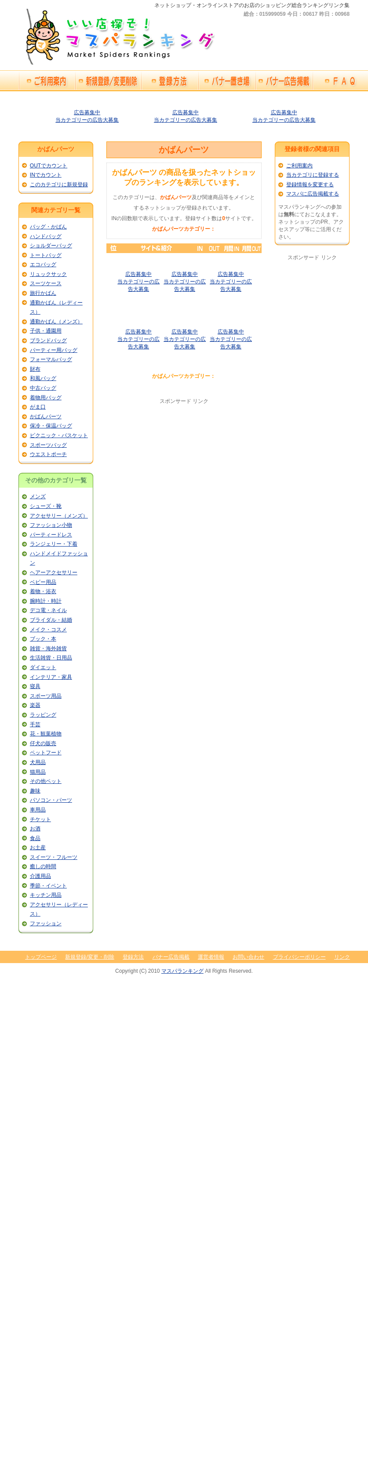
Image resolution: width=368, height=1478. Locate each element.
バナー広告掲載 (171, 957)
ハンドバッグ (46, 236)
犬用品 (38, 762)
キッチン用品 (46, 895)
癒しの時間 (43, 866)
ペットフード (46, 753)
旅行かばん (43, 293)
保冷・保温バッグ (51, 426)
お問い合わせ (248, 957)
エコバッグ (43, 264)
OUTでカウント (48, 166)
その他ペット (46, 781)
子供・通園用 (46, 331)
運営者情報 (211, 957)
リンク (342, 957)
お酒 (35, 829)
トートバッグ (46, 255)
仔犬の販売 (43, 743)
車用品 (38, 810)
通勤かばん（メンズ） (56, 322)
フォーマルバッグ (51, 359)
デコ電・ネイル (48, 610)
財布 (35, 369)
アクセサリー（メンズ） (59, 516)
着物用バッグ (46, 398)
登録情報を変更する (310, 184)
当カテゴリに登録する (312, 175)
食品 (35, 838)
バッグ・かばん (48, 227)
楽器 (35, 705)
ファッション (46, 923)
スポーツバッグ (48, 445)
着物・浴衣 (43, 591)
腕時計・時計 (46, 601)
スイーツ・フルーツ (53, 857)
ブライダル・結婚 (51, 620)
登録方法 (133, 957)
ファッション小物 (51, 525)
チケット (40, 819)
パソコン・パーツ (51, 800)
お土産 (38, 847)
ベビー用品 (43, 582)
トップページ (41, 957)
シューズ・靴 (46, 506)
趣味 (35, 791)
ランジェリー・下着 (53, 544)
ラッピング (43, 715)
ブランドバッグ (48, 340)
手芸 (35, 724)
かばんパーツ (46, 416)
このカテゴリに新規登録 (59, 184)
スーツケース (46, 283)
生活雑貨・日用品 (51, 658)
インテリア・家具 (51, 677)
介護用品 (40, 876)
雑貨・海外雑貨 (48, 648)
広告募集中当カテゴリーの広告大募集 (231, 281)
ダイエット (43, 667)
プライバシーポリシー (299, 957)
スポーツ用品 (46, 696)
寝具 (35, 686)
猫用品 (38, 772)
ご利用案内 (299, 166)
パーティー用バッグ (53, 350)
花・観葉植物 (46, 734)
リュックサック (48, 274)
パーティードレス (51, 535)
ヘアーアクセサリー (53, 572)
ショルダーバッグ (51, 246)
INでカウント (46, 175)
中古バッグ (43, 388)
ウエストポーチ (48, 454)
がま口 (38, 407)
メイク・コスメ (48, 630)
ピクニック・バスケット (59, 435)
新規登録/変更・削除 (89, 957)
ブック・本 (43, 639)
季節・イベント (48, 886)
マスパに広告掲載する (312, 194)
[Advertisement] (184, 466)
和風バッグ (43, 378)
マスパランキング (182, 971)
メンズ (38, 496)
